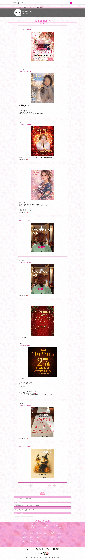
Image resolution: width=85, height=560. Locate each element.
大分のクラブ (59, 538)
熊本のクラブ (59, 537)
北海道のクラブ (33, 533)
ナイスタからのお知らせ (46, 557)
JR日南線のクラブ (38, 505)
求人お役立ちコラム (59, 527)
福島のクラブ (32, 541)
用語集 (45, 527)
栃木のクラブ (25, 538)
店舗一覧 (27, 557)
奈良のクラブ (46, 538)
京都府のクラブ (46, 534)
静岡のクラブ (39, 542)
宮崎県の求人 (27, 510)
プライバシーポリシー (35, 528)
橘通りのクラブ (17, 498)
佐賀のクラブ (59, 534)
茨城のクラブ (25, 541)
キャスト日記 (46, 525)
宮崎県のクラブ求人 (31, 509)
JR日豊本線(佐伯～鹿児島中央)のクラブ (20, 505)
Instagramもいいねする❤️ (23, 115)
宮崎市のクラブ (22, 498)
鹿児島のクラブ (59, 541)
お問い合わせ (39, 557)
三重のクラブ (39, 545)
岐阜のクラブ (39, 541)
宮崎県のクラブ (28, 498)
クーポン (20, 527)
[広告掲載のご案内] (42, 553)
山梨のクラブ (39, 538)
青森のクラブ (32, 534)
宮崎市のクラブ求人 (24, 509)
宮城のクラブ (32, 537)
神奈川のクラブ (26, 537)
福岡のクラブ (59, 533)
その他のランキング (34, 525)
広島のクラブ (53, 537)
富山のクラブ (39, 534)
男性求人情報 (58, 528)
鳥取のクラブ (53, 533)
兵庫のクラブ (46, 537)
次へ (56, 485)
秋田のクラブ (32, 538)
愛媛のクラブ (53, 542)
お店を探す (33, 523)
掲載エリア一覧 (32, 557)
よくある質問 (33, 527)
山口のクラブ (53, 538)
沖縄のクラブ (59, 542)
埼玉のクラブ (25, 534)
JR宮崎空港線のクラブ (30, 505)
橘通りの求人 (17, 510)
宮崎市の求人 (22, 510)
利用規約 (20, 528)
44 (53, 485)
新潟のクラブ (39, 533)
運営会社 (53, 557)
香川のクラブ (53, 541)
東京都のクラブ (26, 533)
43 (50, 485)
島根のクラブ (53, 534)
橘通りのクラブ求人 (17, 509)
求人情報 (45, 528)
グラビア (57, 525)
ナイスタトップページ (23, 523)
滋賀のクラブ (46, 533)
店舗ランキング (21, 525)
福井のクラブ (39, 537)
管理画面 (58, 557)
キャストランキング (59, 523)
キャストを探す (46, 523)
